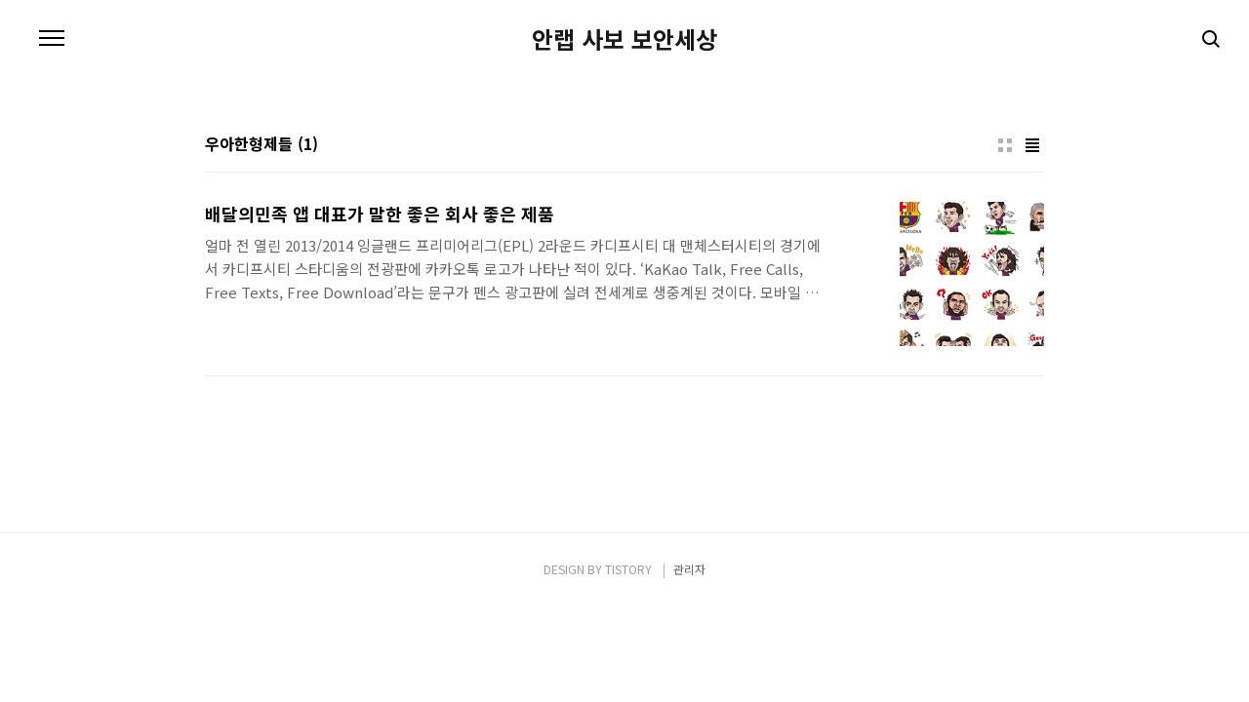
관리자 (689, 569)
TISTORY (628, 569)
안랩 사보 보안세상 (624, 39)
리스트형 (1032, 145)
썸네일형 (1005, 145)
